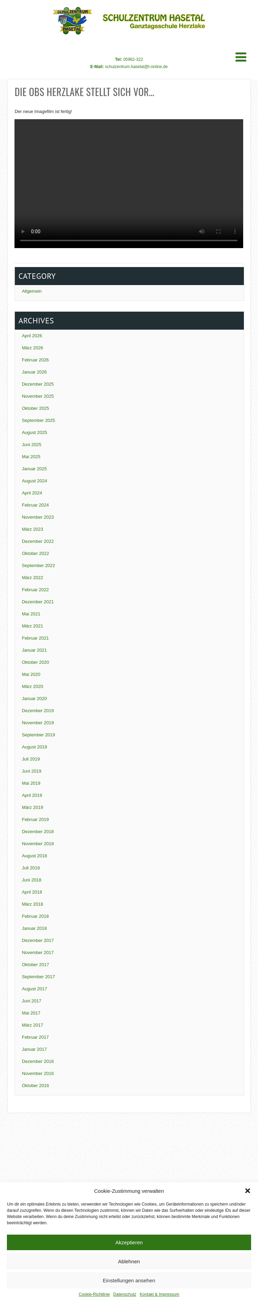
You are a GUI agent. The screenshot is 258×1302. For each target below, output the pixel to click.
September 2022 (38, 565)
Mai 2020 (31, 674)
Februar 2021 (35, 638)
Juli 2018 (31, 867)
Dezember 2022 (38, 541)
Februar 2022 (35, 589)
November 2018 (38, 843)
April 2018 (32, 892)
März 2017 (32, 1025)
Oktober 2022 (35, 553)
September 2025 (38, 420)
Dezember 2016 (38, 1061)
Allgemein (31, 291)
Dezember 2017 (38, 940)
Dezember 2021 (38, 601)
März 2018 (32, 904)
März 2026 (32, 347)
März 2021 (32, 626)
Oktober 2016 (35, 1085)
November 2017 (38, 952)
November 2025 (38, 396)
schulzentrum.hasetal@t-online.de (136, 66)
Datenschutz (124, 1294)
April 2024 (32, 493)
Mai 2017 (31, 1013)
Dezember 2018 (38, 831)
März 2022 (32, 577)
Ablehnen (129, 1261)
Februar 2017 (35, 1037)
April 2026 (32, 335)
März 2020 (32, 686)
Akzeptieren (128, 1242)
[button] (247, 1190)
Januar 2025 (34, 468)
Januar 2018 (34, 928)
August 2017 (34, 988)
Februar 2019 (35, 819)
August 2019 (34, 746)
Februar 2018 (35, 916)
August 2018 (34, 855)
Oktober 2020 (35, 662)
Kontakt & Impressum (159, 1294)
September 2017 (38, 976)
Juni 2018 (31, 880)
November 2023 (38, 517)
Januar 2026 (34, 372)
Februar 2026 (35, 359)
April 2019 (32, 795)
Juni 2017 (31, 1000)
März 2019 (32, 807)
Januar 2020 (34, 698)
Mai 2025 (31, 456)
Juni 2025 (31, 444)
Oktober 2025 (35, 408)
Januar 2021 (34, 650)
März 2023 (32, 529)
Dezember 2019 (38, 710)
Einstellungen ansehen (129, 1280)
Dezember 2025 (38, 384)
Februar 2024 (35, 505)
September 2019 (38, 734)
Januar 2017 (34, 1049)
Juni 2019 (31, 771)
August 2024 (34, 480)
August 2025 (34, 432)
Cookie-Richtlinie (94, 1294)
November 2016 (38, 1073)
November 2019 (38, 722)
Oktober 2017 (35, 964)
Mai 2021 (31, 613)
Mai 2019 (31, 783)
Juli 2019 (31, 759)
